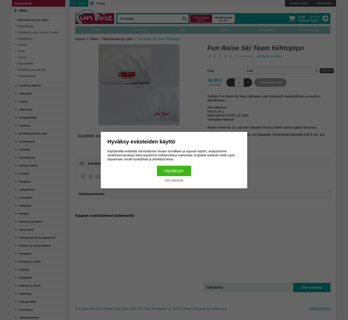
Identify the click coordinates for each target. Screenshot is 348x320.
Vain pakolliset (174, 180)
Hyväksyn (174, 170)
